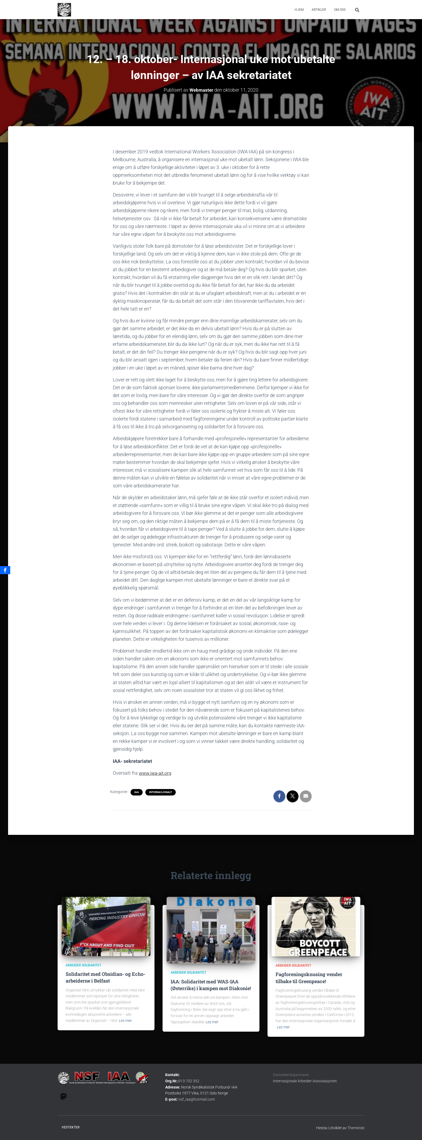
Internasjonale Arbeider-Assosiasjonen (305, 1081)
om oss (340, 10)
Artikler (319, 10)
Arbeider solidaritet (83, 965)
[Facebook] (5, 570)
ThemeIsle (355, 1128)
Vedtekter (71, 1127)
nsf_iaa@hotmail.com (196, 1099)
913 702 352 (188, 1081)
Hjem (299, 10)
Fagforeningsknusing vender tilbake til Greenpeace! (309, 977)
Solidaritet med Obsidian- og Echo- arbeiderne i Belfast (105, 977)
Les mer (125, 1020)
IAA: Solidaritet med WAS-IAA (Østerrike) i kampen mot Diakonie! (211, 984)
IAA (136, 792)
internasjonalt (160, 792)
